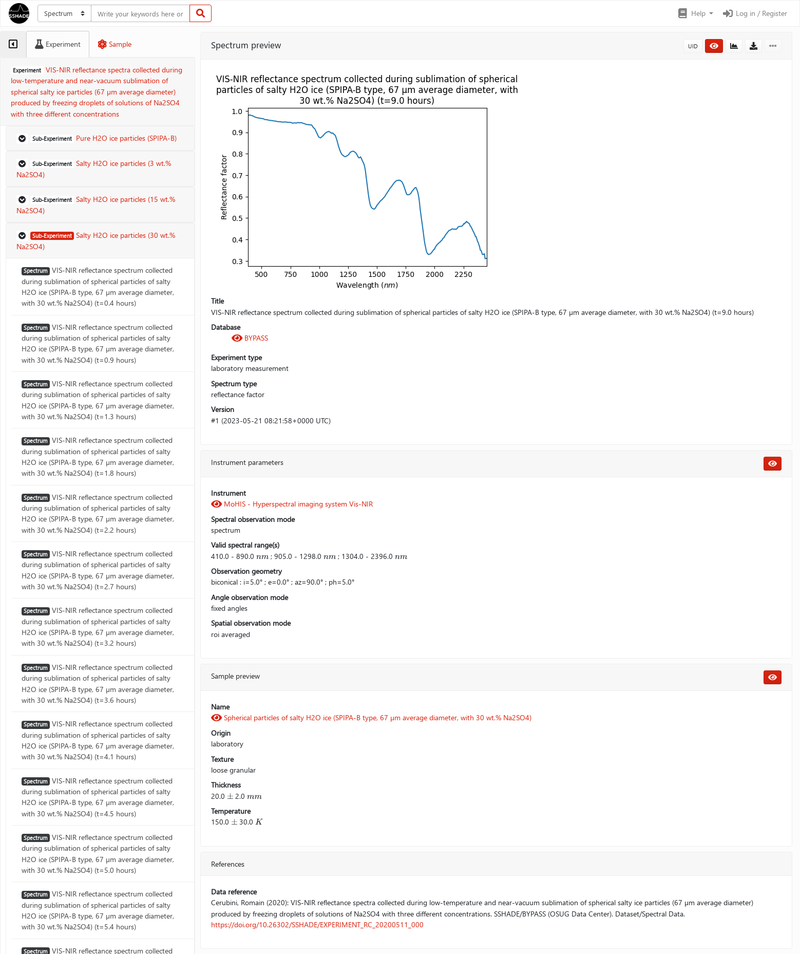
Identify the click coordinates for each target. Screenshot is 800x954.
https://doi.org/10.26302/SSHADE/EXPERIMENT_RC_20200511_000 (317, 924)
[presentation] (262, 556)
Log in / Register (754, 13)
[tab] (13, 44)
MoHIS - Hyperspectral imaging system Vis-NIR (292, 504)
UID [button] (693, 46)
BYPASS (250, 338)
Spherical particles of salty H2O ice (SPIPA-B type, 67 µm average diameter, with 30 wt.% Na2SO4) (371, 717)
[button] (695, 13)
